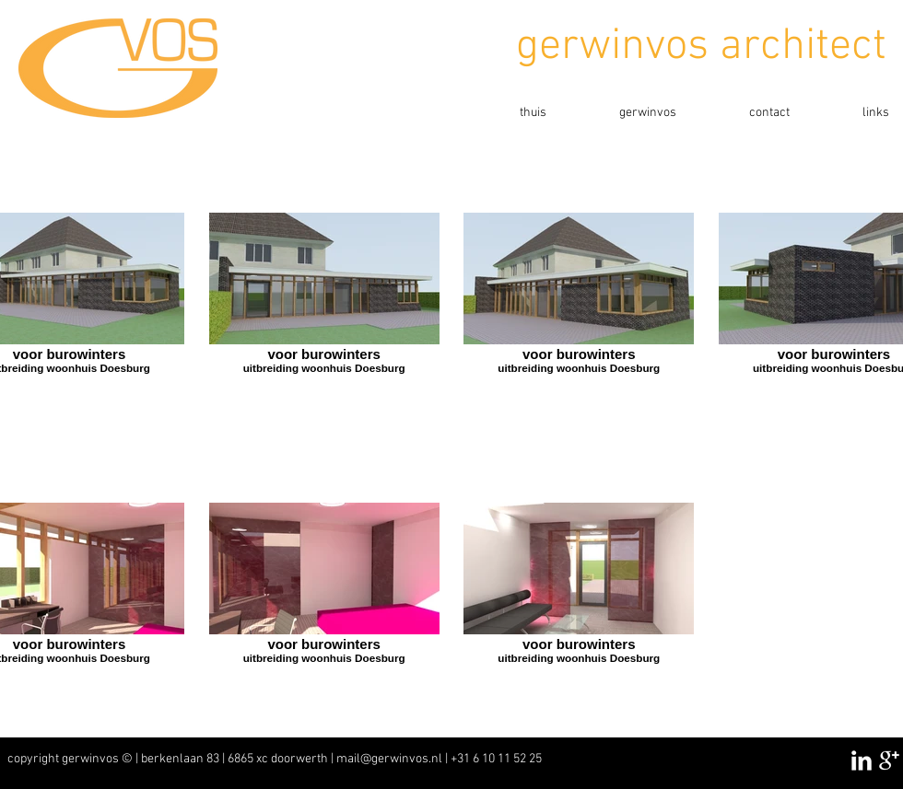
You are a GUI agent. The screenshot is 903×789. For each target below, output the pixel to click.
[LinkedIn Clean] (861, 760)
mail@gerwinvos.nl (389, 759)
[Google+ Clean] (889, 760)
